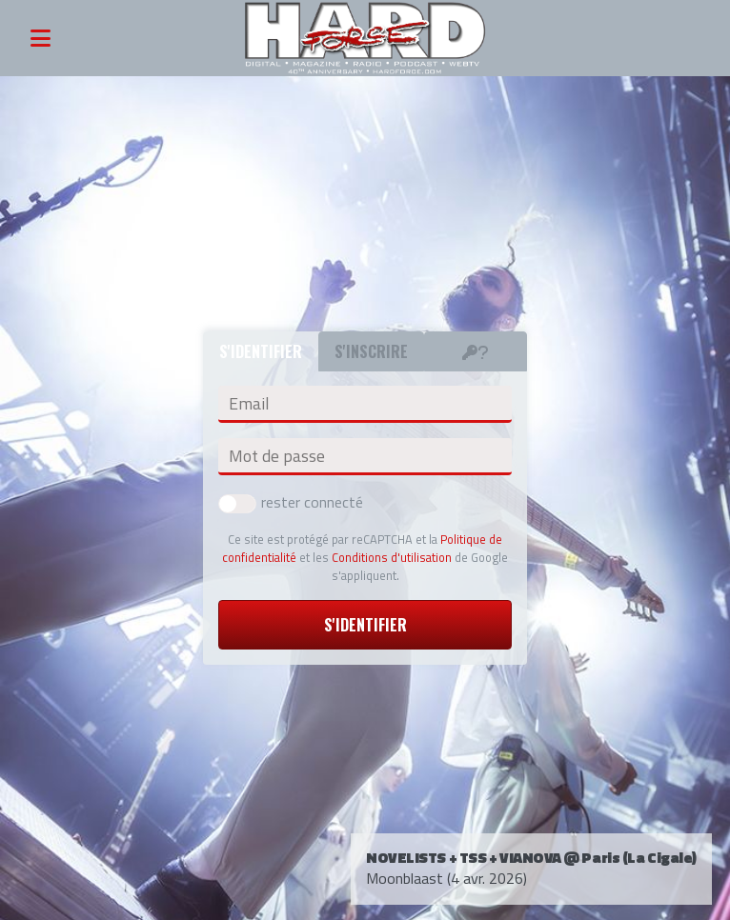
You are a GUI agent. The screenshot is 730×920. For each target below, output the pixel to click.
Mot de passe (277, 456)
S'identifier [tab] (260, 351)
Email (249, 403)
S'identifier (365, 624)
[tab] (475, 351)
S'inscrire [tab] (371, 351)
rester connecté (290, 501)
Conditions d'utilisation (392, 557)
